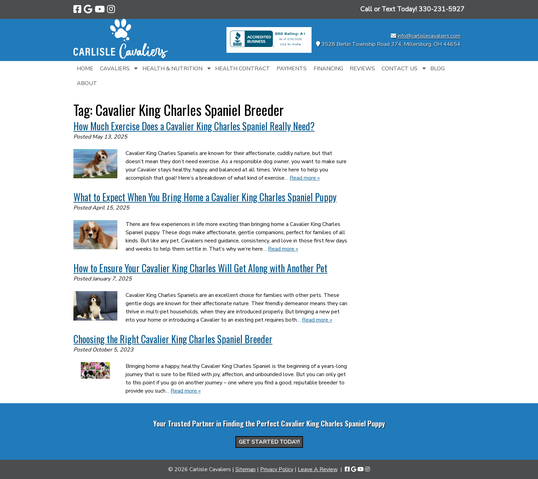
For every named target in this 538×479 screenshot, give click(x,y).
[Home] (120, 57)
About (87, 83)
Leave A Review (318, 469)
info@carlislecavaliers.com (429, 36)
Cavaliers (115, 68)
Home (85, 68)
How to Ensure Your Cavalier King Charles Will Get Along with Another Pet (200, 268)
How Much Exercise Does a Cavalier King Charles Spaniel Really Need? (194, 126)
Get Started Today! (269, 442)
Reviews (362, 68)
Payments (292, 68)
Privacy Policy (276, 469)
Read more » (305, 178)
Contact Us (400, 68)
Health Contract (242, 68)
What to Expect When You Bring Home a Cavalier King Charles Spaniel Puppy (205, 197)
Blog (437, 68)
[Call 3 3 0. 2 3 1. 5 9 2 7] (442, 9)
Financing (328, 68)
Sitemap (245, 469)
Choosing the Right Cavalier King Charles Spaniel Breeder (172, 339)
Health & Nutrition (172, 68)
